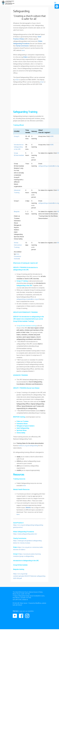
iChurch (20, 605)
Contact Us (25, 599)
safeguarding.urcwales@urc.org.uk (28, 299)
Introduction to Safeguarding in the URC (18, 147)
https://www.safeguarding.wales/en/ (25, 534)
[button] (57, 6)
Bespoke (16, 211)
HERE (52, 136)
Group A (16, 136)
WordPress (38, 603)
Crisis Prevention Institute (17, 256)
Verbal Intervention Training (18, 245)
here (23, 50)
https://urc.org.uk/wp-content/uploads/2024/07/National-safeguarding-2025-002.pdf (29, 576)
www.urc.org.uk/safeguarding (28, 445)
